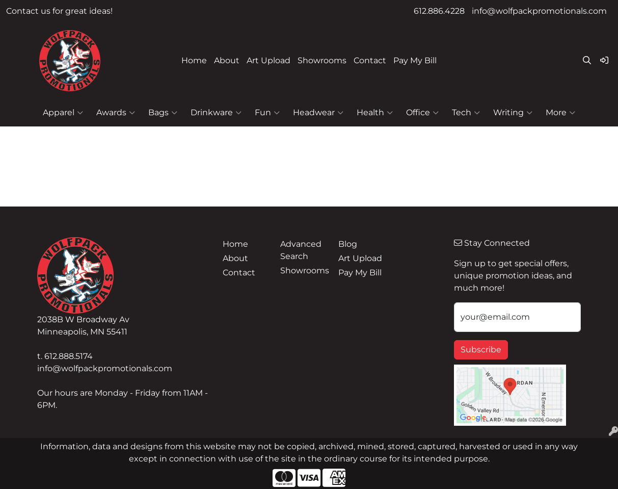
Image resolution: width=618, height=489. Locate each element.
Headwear (318, 113)
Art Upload (268, 60)
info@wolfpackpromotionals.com (539, 11)
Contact (370, 60)
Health (375, 113)
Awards (115, 113)
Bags (162, 113)
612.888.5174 (68, 356)
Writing (512, 113)
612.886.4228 (439, 11)
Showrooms (322, 60)
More (560, 113)
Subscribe (481, 349)
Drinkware (216, 113)
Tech (466, 113)
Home (194, 60)
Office (422, 113)
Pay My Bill (415, 60)
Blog (347, 244)
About (226, 60)
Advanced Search (300, 250)
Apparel (63, 113)
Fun (267, 113)
